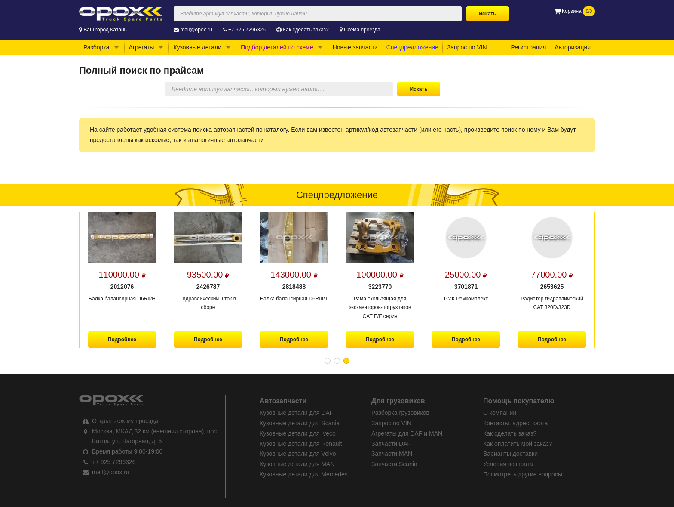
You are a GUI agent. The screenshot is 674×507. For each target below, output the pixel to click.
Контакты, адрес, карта (515, 423)
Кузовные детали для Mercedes (304, 474)
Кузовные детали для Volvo (298, 453)
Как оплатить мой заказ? (517, 443)
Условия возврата (508, 464)
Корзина (574, 11)
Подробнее (122, 340)
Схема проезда (362, 30)
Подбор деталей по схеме (277, 47)
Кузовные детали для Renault (301, 443)
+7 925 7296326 (247, 30)
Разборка (96, 47)
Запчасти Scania (394, 464)
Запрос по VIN (467, 47)
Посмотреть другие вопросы (522, 474)
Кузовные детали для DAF (296, 412)
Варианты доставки (510, 453)
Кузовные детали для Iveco (298, 433)
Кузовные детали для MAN (297, 464)
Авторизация (573, 47)
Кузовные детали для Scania (300, 423)
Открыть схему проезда (125, 420)
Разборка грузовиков (400, 412)
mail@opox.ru (196, 30)
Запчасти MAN (391, 453)
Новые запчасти (355, 47)
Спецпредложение (412, 47)
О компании (499, 412)
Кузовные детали (197, 47)
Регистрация (528, 47)
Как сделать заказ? (305, 30)
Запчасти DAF (391, 443)
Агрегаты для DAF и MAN (406, 433)
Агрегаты (141, 47)
